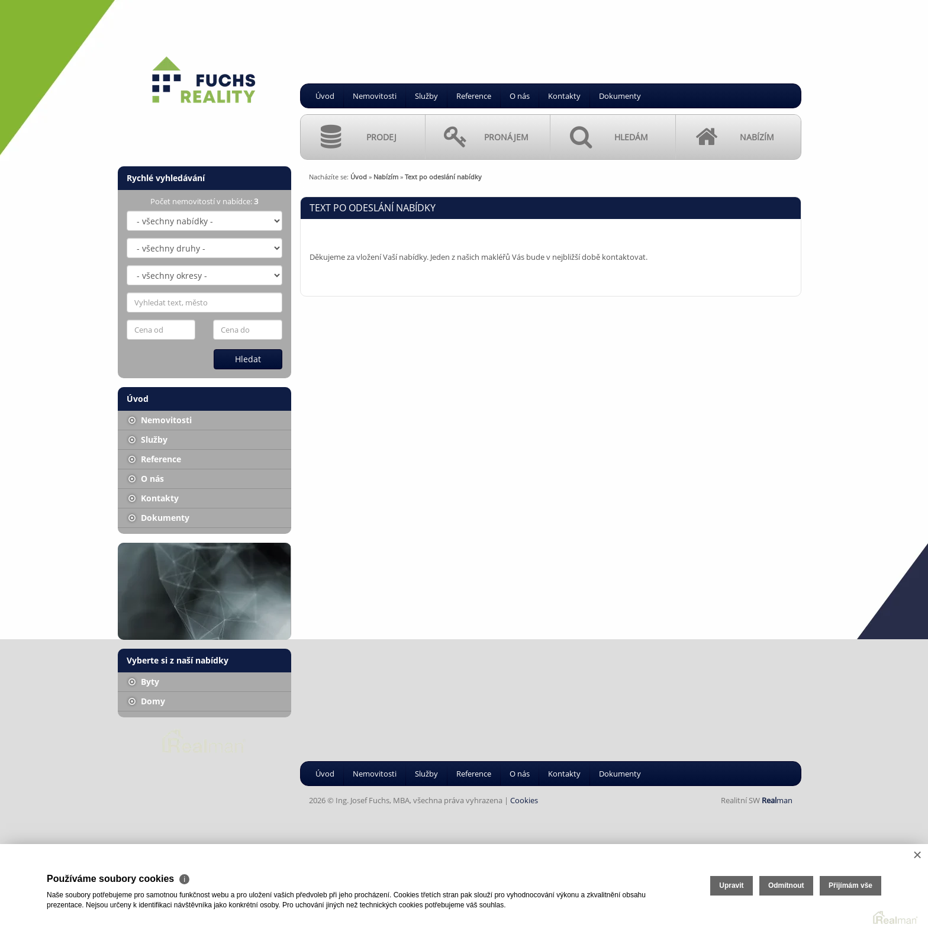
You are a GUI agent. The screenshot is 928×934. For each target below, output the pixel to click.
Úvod (324, 96)
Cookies (524, 800)
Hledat (248, 359)
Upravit (731, 885)
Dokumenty (620, 96)
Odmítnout (786, 885)
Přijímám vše (850, 885)
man (777, 800)
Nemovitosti (375, 96)
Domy (146, 701)
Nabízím (385, 176)
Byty (143, 681)
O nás (520, 96)
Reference (473, 96)
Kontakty (564, 96)
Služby (426, 96)
